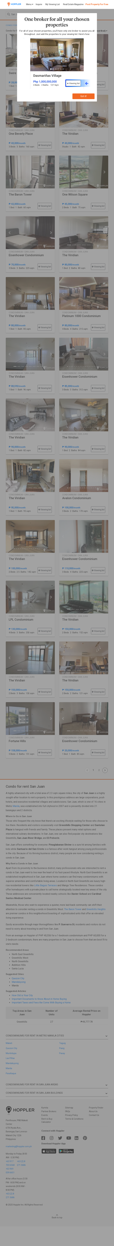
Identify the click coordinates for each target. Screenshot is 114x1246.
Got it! (83, 96)
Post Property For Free (97, 4)
